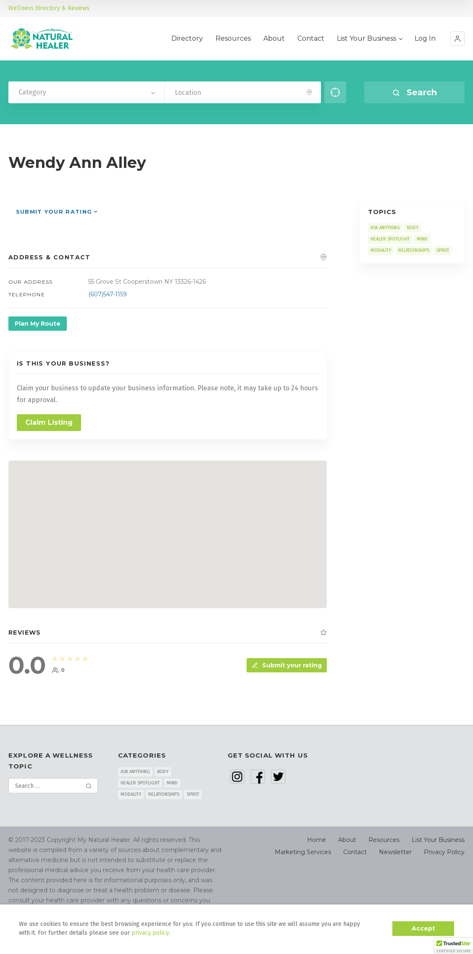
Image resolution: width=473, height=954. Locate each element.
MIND (422, 239)
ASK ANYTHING (385, 227)
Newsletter (395, 852)
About (274, 38)
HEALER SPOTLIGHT (390, 239)
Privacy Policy (444, 852)
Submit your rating (54, 211)
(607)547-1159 (107, 294)
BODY (412, 227)
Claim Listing (49, 422)
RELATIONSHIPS (413, 250)
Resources (233, 38)
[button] (457, 38)
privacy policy (149, 932)
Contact (310, 38)
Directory (187, 38)
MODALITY (381, 250)
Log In (425, 38)
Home (316, 840)
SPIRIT (442, 250)
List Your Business (369, 38)
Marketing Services (303, 852)
